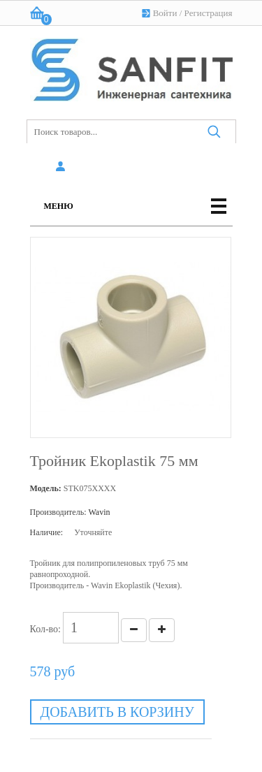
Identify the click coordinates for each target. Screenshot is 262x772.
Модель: (45, 488)
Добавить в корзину (117, 712)
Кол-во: (45, 629)
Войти (165, 13)
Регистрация (208, 13)
